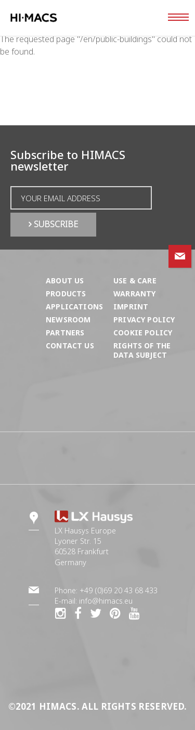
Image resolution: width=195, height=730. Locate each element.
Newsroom (68, 319)
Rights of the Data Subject (142, 350)
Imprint (130, 306)
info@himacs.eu (106, 601)
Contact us (70, 345)
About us (65, 280)
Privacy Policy (144, 319)
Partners (65, 332)
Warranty (134, 293)
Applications (74, 306)
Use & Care (135, 280)
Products (66, 293)
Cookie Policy (142, 332)
